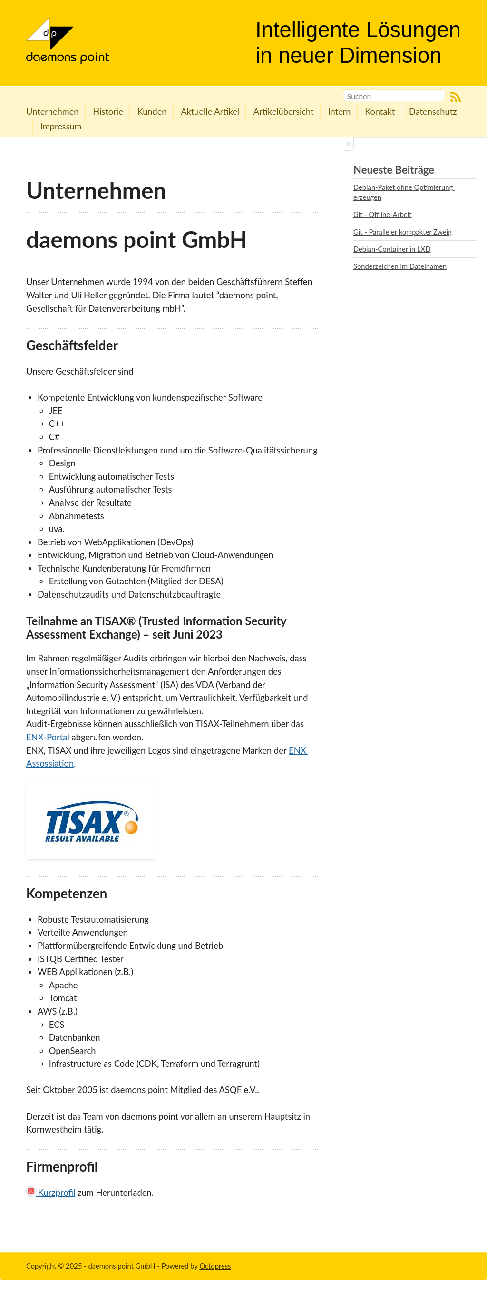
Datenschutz (433, 111)
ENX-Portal (47, 737)
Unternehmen (52, 111)
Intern (339, 111)
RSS (455, 97)
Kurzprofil (50, 1192)
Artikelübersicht (283, 111)
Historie (108, 111)
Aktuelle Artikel (210, 111)
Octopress (215, 1266)
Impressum (61, 126)
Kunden (152, 111)
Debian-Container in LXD (391, 249)
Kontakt (380, 111)
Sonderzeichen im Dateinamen (400, 266)
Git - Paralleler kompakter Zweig (402, 231)
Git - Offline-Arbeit (382, 214)
